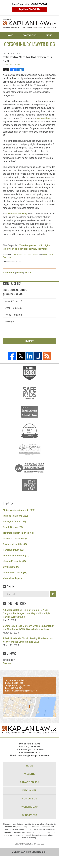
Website (29, 774)
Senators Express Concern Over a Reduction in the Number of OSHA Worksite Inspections (28, 628)
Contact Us (29, 35)
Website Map (30, 807)
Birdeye (7, 663)
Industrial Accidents (16, 538)
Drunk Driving (17, 254)
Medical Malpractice (16, 555)
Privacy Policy (29, 782)
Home (10, 35)
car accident (43, 118)
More (49, 35)
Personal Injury (13, 550)
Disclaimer (29, 790)
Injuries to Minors (31, 254)
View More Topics (12, 578)
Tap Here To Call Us (29, 9)
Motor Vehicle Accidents (19, 510)
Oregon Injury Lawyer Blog (29, 23)
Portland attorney (17, 213)
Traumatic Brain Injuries (18, 533)
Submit (29, 341)
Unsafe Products (14, 561)
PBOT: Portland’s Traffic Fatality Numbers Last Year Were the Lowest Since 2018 (28, 640)
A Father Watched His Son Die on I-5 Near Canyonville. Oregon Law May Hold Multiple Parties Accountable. (26, 613)
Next (28, 272)
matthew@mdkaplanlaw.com (33, 755)
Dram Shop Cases (15, 572)
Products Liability (15, 544)
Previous (9, 272)
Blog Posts (29, 815)
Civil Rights (11, 567)
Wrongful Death (14, 521)
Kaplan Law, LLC (37, 844)
